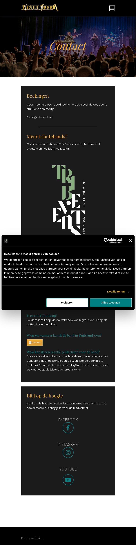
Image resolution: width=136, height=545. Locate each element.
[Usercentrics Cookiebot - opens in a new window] (106, 240)
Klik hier (34, 342)
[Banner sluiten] (130, 240)
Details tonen (116, 291)
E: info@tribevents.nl (40, 117)
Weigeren (67, 302)
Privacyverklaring (32, 538)
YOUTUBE (68, 469)
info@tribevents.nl (80, 365)
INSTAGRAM (68, 444)
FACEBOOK (68, 419)
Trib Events (66, 144)
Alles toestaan (110, 302)
